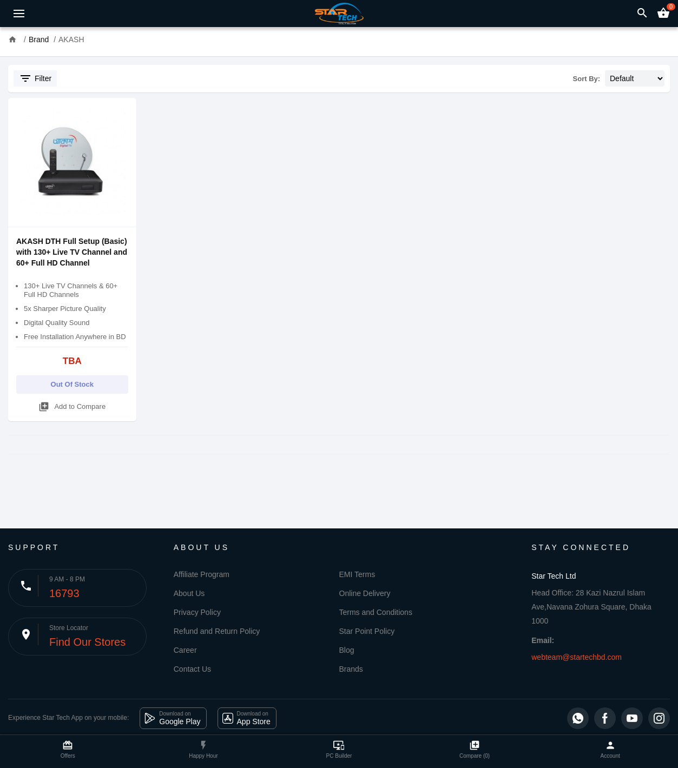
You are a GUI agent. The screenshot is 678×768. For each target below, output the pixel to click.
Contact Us (192, 669)
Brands (351, 669)
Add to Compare (72, 405)
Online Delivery (365, 593)
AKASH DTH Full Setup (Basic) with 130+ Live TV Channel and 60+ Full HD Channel (71, 252)
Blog (346, 650)
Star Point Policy (367, 631)
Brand (39, 39)
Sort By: (587, 79)
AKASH (71, 39)
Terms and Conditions (375, 612)
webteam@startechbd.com (576, 657)
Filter (35, 78)
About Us (189, 593)
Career (185, 650)
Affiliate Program (201, 574)
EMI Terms (357, 574)
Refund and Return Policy (217, 631)
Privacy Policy (197, 612)
